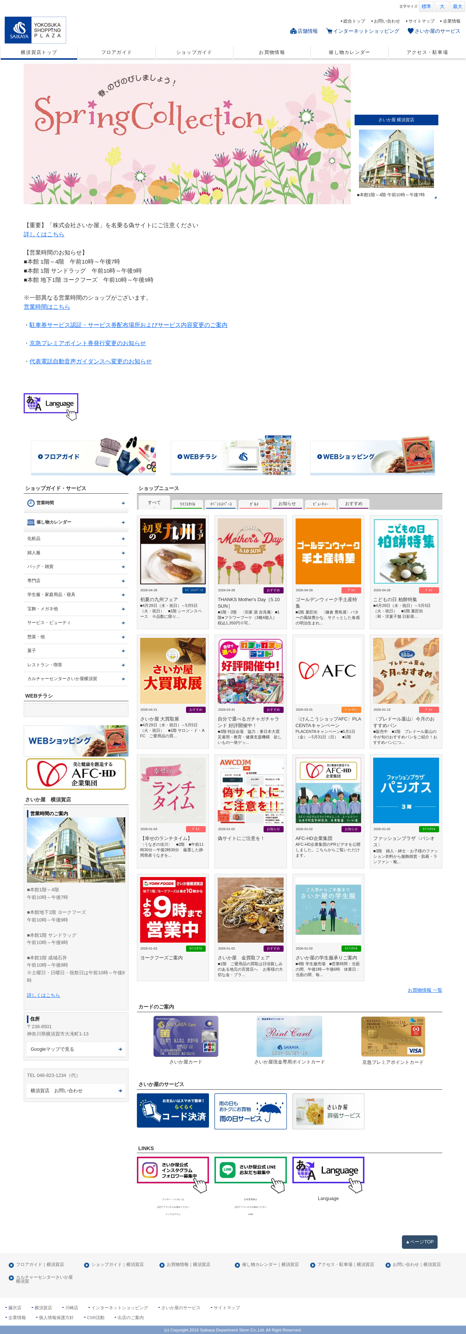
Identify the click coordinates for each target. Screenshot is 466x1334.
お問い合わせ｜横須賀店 (417, 1265)
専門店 (33, 581)
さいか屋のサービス (438, 31)
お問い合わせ (387, 21)
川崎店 (71, 1308)
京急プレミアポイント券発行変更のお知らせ (87, 343)
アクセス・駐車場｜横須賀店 (345, 1265)
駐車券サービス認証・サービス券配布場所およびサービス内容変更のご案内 (128, 325)
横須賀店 (43, 1308)
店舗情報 (307, 31)
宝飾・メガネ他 (42, 609)
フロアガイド (117, 52)
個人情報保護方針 (56, 1317)
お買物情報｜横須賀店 (188, 1265)
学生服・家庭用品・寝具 (51, 594)
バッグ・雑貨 (40, 566)
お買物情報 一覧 (425, 990)
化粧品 (33, 538)
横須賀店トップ (39, 52)
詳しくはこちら (44, 234)
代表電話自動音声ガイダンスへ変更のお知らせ (90, 361)
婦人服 (33, 552)
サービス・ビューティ (49, 622)
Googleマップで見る (52, 1049)
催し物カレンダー (349, 52)
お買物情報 (272, 52)
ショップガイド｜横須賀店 (117, 1265)
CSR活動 (95, 1317)
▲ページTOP (420, 1241)
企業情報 (452, 21)
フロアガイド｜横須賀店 (40, 1265)
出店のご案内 (131, 1317)
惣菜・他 (36, 637)
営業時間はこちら (47, 307)
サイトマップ (421, 21)
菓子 (31, 650)
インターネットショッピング (366, 31)
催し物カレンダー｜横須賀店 (270, 1265)
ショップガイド (194, 52)
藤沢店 (14, 1308)
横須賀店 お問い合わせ (57, 1090)
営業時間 (45, 503)
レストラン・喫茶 (44, 665)
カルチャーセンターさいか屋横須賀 (62, 678)
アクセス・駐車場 (427, 52)
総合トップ (354, 21)
